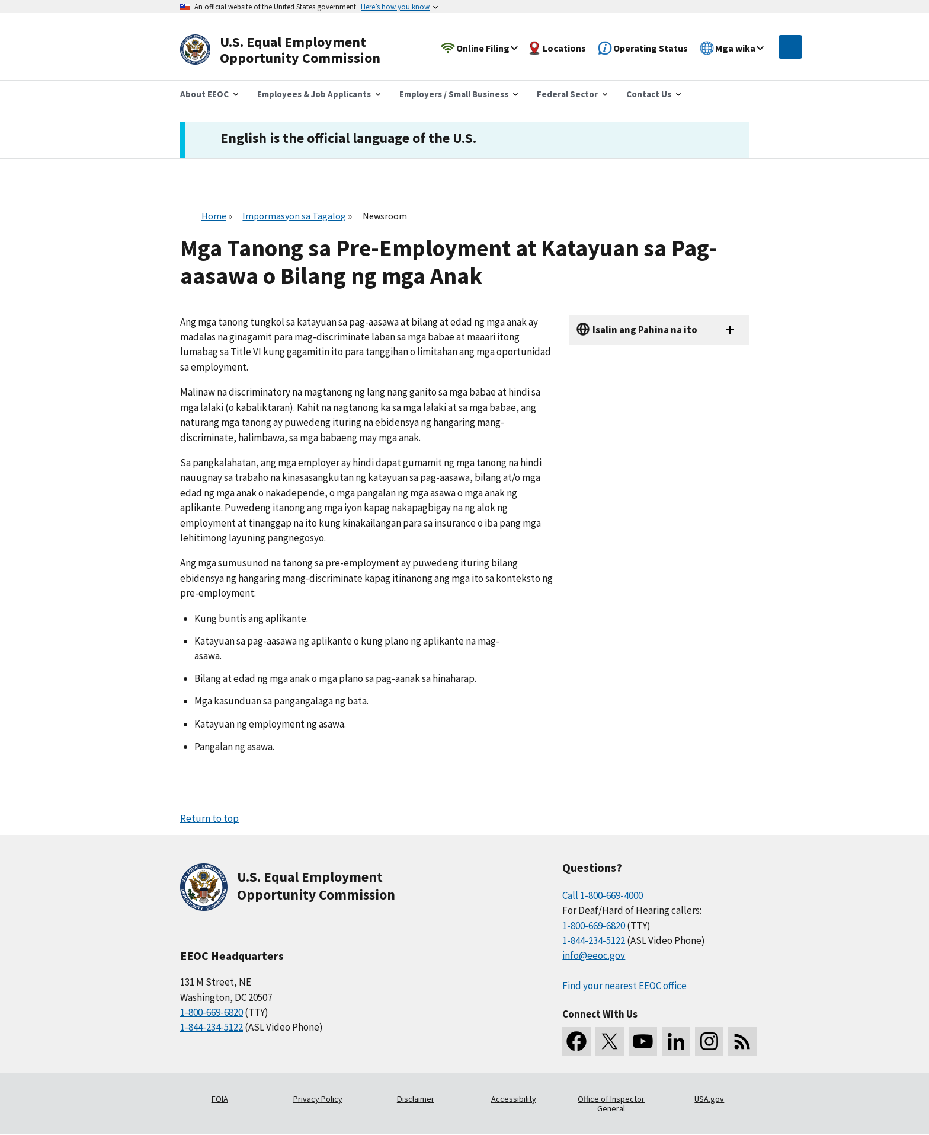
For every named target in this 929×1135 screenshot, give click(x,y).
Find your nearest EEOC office (624, 985)
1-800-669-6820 (211, 1012)
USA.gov (709, 1098)
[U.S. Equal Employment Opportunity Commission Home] (294, 50)
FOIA (220, 1098)
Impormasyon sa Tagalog (294, 216)
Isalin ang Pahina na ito (644, 329)
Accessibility (513, 1098)
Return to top (209, 818)
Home (213, 216)
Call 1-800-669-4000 (602, 895)
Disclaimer (415, 1098)
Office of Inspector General (611, 1103)
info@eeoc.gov (593, 955)
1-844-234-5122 (211, 1027)
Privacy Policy (317, 1098)
